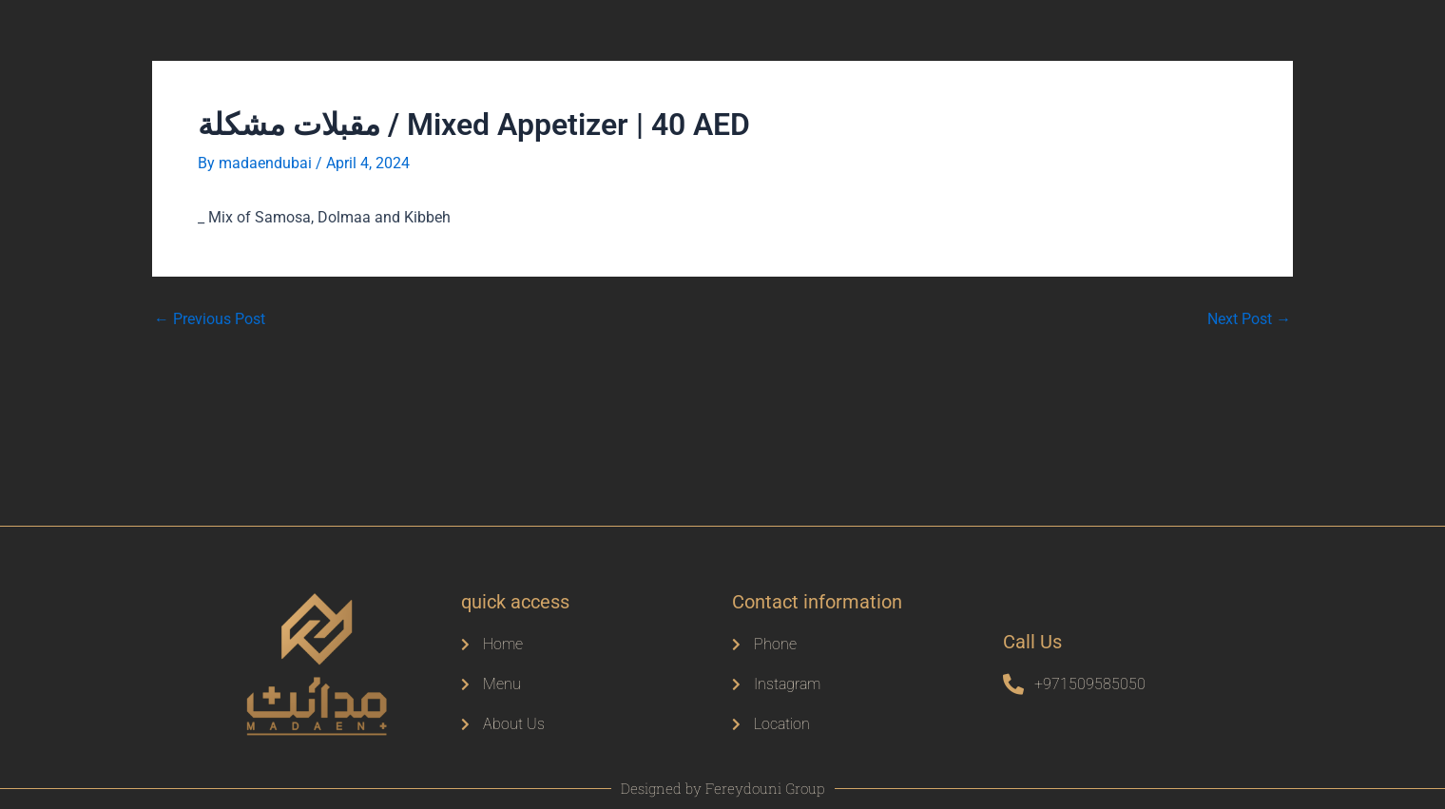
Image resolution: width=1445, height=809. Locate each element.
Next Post (1249, 318)
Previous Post (209, 318)
